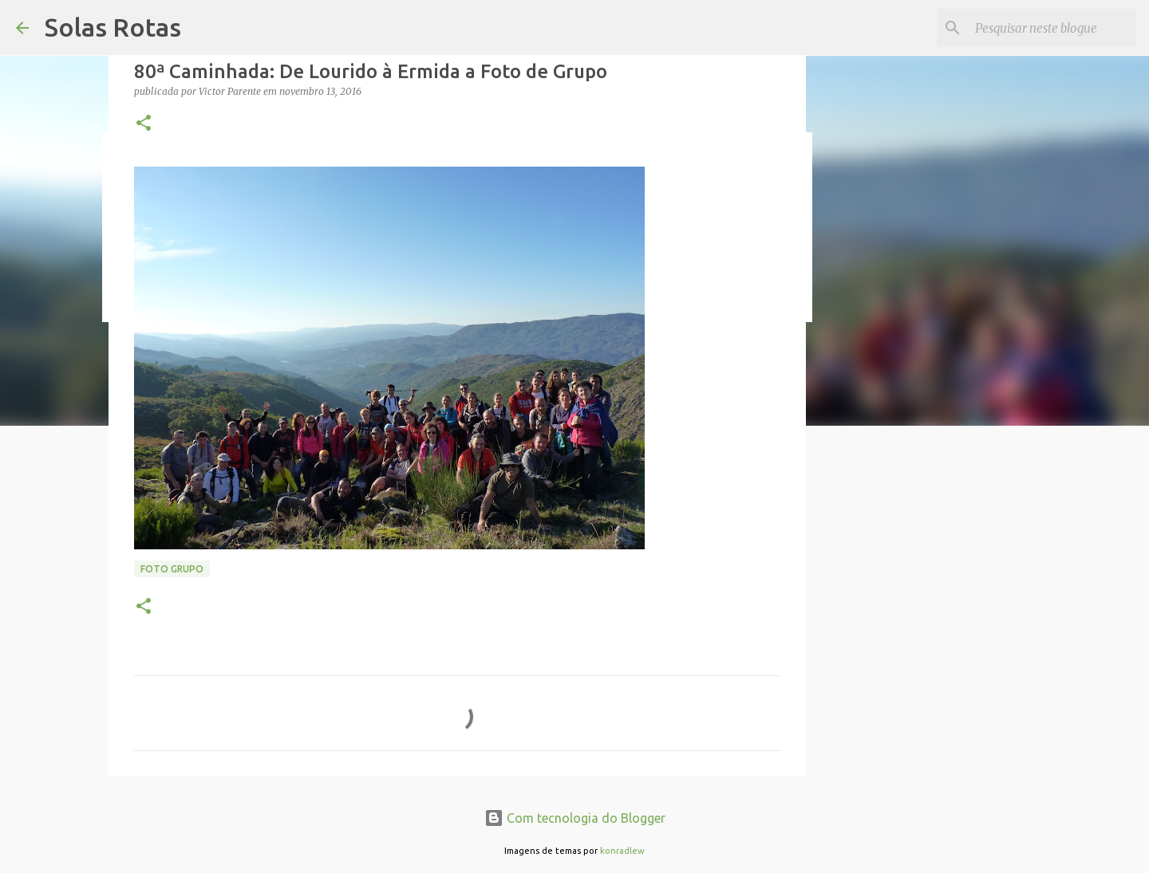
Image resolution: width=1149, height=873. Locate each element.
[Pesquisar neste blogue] (1052, 28)
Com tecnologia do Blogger (574, 818)
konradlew (622, 850)
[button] (143, 124)
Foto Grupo (171, 569)
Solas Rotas (113, 27)
